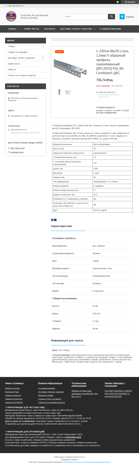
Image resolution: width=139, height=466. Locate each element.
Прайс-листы (31, 29)
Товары (12, 29)
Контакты (49, 29)
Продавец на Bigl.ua (69, 460)
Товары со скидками (17, 52)
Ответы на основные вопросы (54, 36)
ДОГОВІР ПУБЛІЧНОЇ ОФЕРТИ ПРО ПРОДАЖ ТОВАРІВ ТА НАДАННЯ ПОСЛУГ (118, 394)
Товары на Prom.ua (13, 399)
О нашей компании (110, 29)
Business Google (12, 388)
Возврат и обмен (45, 395)
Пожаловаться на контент (73, 462)
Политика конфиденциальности (97, 462)
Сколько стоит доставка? (49, 399)
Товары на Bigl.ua (13, 395)
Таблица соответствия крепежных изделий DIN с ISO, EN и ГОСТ (84, 394)
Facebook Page (12, 392)
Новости (13, 36)
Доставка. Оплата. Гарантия (76, 29)
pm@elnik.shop (17, 152)
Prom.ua (82, 457)
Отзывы (27, 36)
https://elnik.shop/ (17, 148)
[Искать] (111, 16)
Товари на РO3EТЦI (14, 402)
